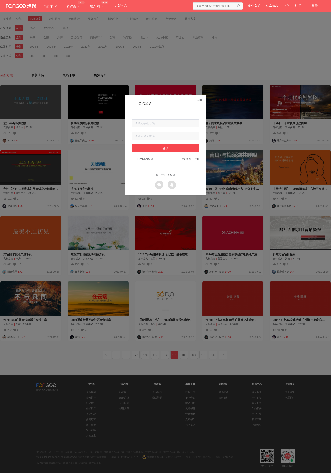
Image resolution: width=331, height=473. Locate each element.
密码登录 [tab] (144, 103)
